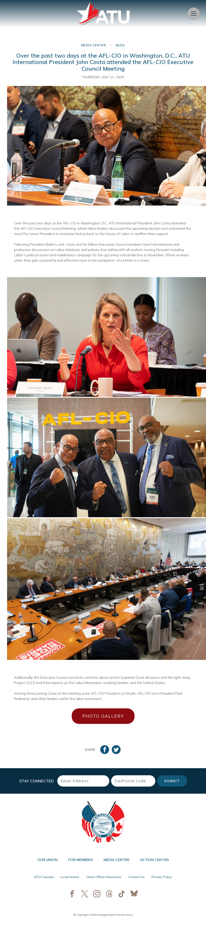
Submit (172, 781)
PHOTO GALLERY (103, 716)
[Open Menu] (193, 14)
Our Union (47, 859)
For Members (80, 859)
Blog (120, 45)
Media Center (93, 45)
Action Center (154, 859)
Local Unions (70, 877)
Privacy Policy (162, 877)
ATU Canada (44, 877)
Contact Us (136, 877)
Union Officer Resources (103, 877)
